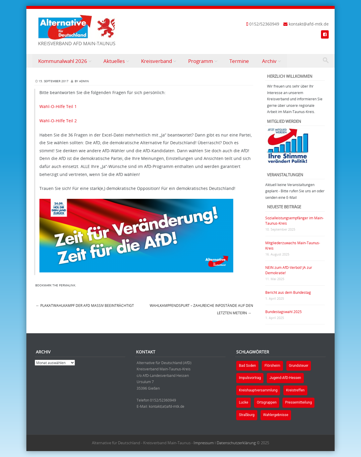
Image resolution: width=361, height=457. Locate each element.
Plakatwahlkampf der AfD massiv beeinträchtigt (85, 305)
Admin (84, 81)
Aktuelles (114, 61)
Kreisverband (156, 61)
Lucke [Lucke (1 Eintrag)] (243, 402)
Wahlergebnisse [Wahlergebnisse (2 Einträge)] (275, 415)
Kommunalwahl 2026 (62, 61)
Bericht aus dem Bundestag (288, 292)
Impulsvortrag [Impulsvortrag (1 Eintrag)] (250, 378)
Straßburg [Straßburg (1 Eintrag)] (247, 415)
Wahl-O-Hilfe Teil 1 (58, 106)
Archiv (269, 61)
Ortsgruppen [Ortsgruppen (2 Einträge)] (267, 402)
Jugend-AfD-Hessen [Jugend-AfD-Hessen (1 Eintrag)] (285, 378)
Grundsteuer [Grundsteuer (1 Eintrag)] (299, 366)
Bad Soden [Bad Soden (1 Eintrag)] (247, 366)
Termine (239, 61)
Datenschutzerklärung (236, 442)
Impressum (204, 442)
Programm (200, 61)
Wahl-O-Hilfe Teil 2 (58, 120)
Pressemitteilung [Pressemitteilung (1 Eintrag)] (298, 402)
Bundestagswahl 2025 (283, 311)
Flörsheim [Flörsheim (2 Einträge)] (272, 366)
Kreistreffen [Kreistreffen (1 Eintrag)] (295, 390)
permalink (67, 285)
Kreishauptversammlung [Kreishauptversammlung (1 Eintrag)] (258, 390)
